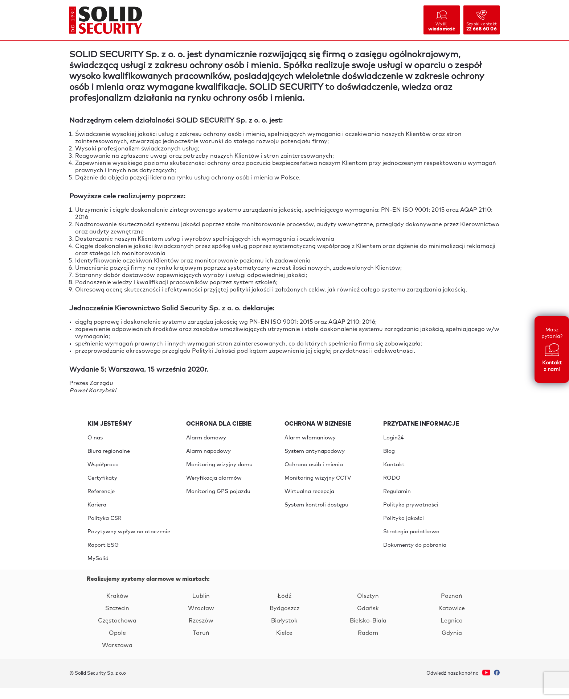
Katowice (451, 619)
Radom (368, 644)
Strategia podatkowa (411, 539)
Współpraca (103, 467)
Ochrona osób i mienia (313, 467)
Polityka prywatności (410, 510)
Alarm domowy (206, 438)
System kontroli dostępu (316, 510)
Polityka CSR (104, 525)
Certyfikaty (102, 481)
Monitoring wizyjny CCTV (317, 481)
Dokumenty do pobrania (414, 554)
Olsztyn (368, 607)
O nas (95, 438)
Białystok (284, 631)
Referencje (101, 496)
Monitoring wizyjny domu (219, 467)
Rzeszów (201, 631)
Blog (389, 452)
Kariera (96, 510)
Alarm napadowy (208, 452)
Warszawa (117, 656)
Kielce (284, 644)
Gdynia (452, 644)
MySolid (98, 568)
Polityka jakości (403, 525)
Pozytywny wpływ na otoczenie (128, 539)
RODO (392, 481)
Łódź (284, 607)
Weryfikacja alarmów (214, 481)
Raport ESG (103, 554)
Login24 (393, 438)
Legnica (452, 631)
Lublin (201, 607)
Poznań (451, 607)
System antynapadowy (314, 452)
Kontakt (394, 467)
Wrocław (201, 619)
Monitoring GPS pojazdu (218, 496)
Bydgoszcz (284, 619)
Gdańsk (368, 619)
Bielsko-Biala (368, 631)
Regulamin (397, 496)
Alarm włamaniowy (310, 438)
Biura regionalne (108, 452)
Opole (117, 644)
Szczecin (117, 619)
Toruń (201, 644)
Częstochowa (117, 631)
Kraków (117, 607)
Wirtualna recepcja (309, 496)
